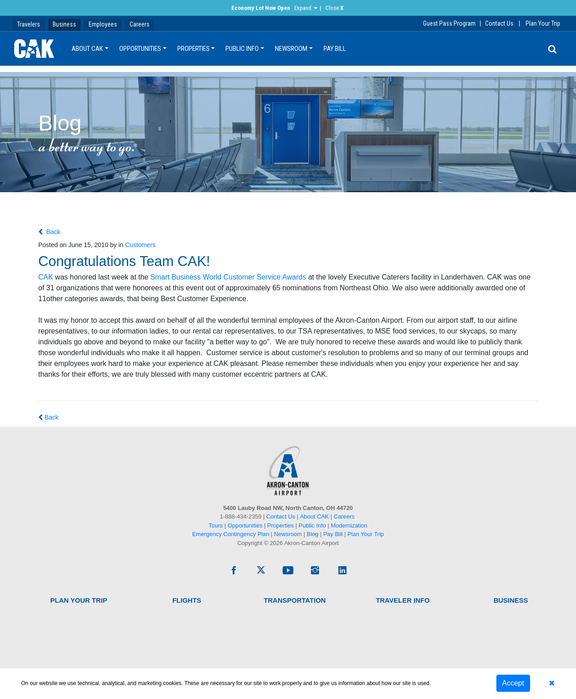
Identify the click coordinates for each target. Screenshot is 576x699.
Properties (193, 49)
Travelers (28, 24)
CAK (45, 277)
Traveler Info (403, 600)
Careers (139, 24)
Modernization (349, 525)
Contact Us (499, 23)
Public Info (242, 49)
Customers (140, 244)
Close (334, 8)
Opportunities (140, 49)
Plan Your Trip (543, 23)
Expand (302, 8)
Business (64, 24)
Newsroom (291, 49)
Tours (216, 525)
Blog (313, 534)
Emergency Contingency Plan (230, 534)
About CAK (87, 49)
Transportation (295, 600)
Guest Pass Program (449, 23)
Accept (513, 683)
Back (52, 231)
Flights (186, 600)
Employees (103, 24)
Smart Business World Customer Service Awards (229, 277)
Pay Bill (335, 49)
